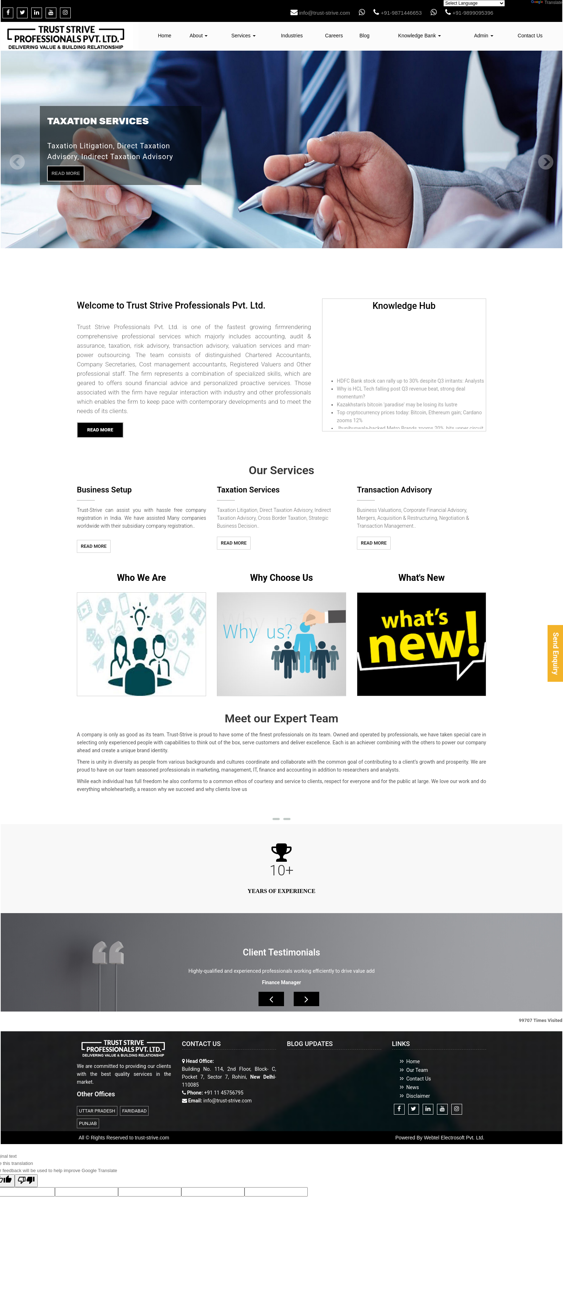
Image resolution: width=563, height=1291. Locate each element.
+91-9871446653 (397, 13)
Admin (483, 35)
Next (545, 164)
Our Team (417, 1072)
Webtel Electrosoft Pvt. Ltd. (454, 1139)
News (412, 1089)
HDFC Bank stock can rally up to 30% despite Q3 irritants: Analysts (410, 384)
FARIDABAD (134, 1112)
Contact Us (530, 35)
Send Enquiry (555, 653)
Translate (546, 2)
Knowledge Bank (419, 35)
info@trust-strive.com (320, 13)
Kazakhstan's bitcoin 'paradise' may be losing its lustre (397, 408)
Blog (364, 35)
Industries (292, 35)
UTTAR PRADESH (97, 1112)
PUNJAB (88, 1125)
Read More (65, 173)
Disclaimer (418, 1098)
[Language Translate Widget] (474, 3)
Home (164, 35)
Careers (334, 35)
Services (243, 35)
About (199, 35)
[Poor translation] (26, 1182)
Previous (17, 164)
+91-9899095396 (469, 13)
